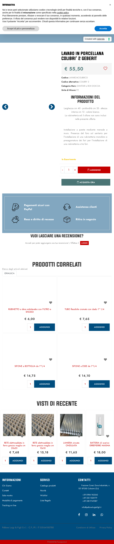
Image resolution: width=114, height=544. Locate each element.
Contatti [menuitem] (5, 490)
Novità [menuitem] (43, 490)
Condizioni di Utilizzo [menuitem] (85, 527)
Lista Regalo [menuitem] (45, 500)
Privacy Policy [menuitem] (106, 527)
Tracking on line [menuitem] (9, 505)
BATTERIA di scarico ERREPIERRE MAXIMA (100, 444)
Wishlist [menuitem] (43, 495)
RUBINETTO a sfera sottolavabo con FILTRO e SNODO (29, 311)
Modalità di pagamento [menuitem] (12, 500)
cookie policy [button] (63, 12)
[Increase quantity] (75, 170)
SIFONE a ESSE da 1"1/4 (84, 366)
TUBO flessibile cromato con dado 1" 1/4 (84, 309)
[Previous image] (5, 107)
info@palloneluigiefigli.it (91, 507)
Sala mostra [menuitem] (7, 495)
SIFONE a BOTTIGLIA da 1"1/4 (30, 366)
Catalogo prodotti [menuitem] (48, 485)
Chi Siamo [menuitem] (7, 485)
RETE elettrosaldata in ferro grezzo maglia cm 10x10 (43, 445)
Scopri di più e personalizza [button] (20, 28)
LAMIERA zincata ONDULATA (71, 444)
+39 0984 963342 (90, 494)
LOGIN (84, 243)
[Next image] (52, 107)
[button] (28, 75)
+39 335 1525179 (90, 497)
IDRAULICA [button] (9, 273)
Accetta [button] (103, 28)
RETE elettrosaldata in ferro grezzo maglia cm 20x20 (14, 445)
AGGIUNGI (44, 327)
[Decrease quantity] (62, 170)
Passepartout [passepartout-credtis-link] (62, 542)
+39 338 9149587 (90, 501)
